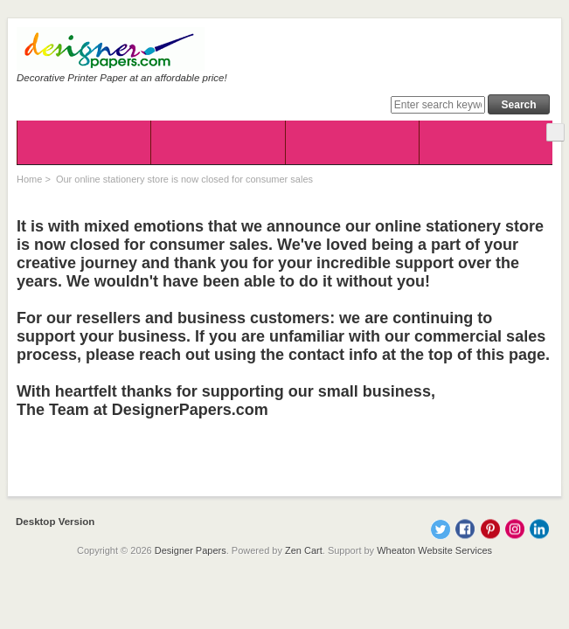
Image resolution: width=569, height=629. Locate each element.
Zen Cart (304, 550)
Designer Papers (190, 550)
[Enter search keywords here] (438, 105)
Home (29, 179)
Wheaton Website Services (434, 550)
